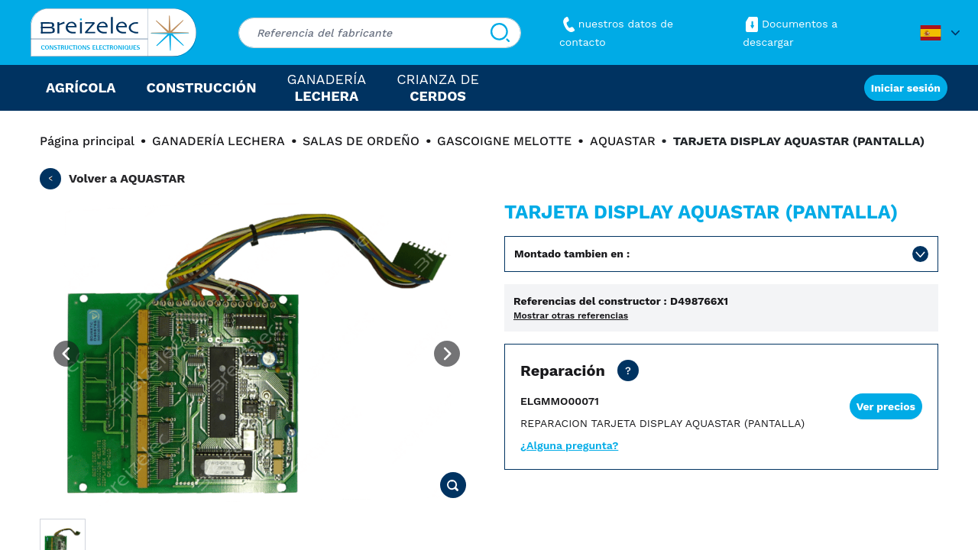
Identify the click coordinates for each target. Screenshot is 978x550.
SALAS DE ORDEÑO (361, 141)
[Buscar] (500, 33)
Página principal (87, 141)
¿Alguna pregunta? (569, 445)
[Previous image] (66, 354)
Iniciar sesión (906, 88)
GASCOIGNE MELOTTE (504, 141)
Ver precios (886, 406)
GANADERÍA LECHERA (218, 141)
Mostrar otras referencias (570, 315)
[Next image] (447, 354)
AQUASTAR (623, 141)
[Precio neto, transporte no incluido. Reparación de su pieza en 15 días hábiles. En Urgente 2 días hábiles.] (628, 370)
